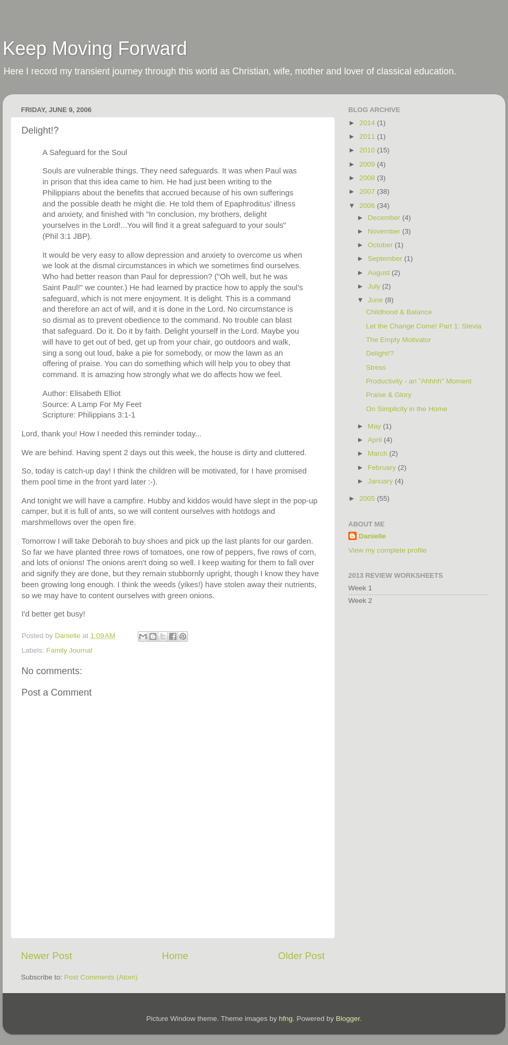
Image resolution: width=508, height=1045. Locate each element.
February (383, 467)
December (385, 218)
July (375, 286)
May (375, 426)
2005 (368, 498)
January (381, 481)
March (378, 453)
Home (175, 955)
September (386, 258)
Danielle (372, 536)
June (376, 300)
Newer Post (46, 955)
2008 (368, 178)
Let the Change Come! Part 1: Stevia (424, 326)
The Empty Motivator (399, 340)
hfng (285, 1018)
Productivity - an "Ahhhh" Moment (419, 381)
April (376, 440)
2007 (368, 191)
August (380, 273)
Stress (376, 367)
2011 (368, 136)
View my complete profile (387, 550)
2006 (368, 206)
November (385, 231)
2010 (368, 150)
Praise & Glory (389, 395)
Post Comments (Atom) (101, 977)
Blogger (348, 1018)
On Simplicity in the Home (406, 409)
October (381, 245)
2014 (368, 123)
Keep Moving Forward (95, 48)
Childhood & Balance (399, 312)
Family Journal (69, 650)
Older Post (301, 955)
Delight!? (380, 353)
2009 (368, 164)
